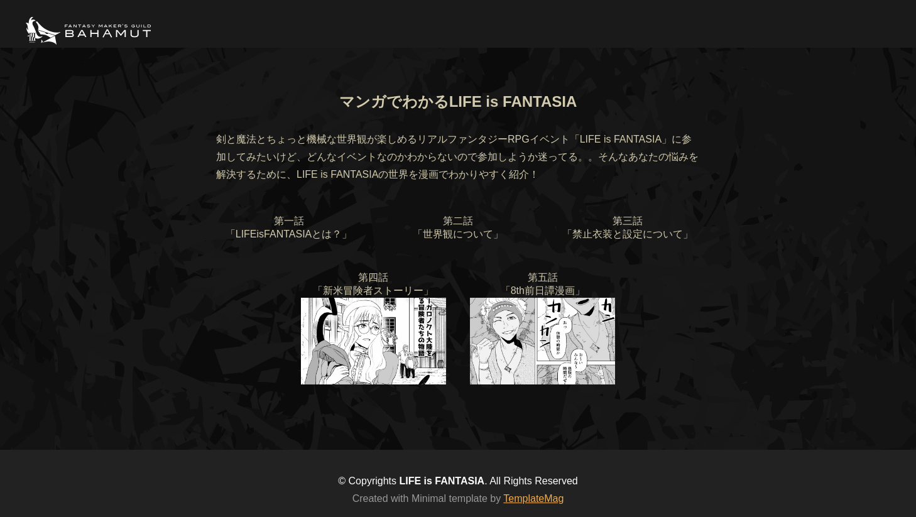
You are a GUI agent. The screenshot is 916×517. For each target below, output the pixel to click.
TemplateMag (533, 498)
